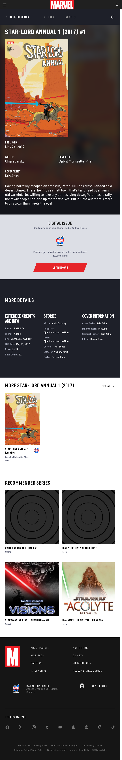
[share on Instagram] (34, 728)
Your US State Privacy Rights (65, 745)
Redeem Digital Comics (87, 670)
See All (108, 386)
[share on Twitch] (100, 728)
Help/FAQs (37, 655)
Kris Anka (12, 176)
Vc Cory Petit (61, 351)
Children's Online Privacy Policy (29, 750)
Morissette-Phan (21, 457)
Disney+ (78, 655)
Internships (39, 670)
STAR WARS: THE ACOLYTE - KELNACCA (82, 620)
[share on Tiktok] (113, 728)
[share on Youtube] (60, 728)
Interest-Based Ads (79, 750)
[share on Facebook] (7, 728)
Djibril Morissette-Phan (76, 161)
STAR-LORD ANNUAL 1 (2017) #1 (17, 451)
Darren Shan (58, 357)
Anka (7, 460)
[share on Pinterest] (86, 728)
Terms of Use (24, 745)
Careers (36, 663)
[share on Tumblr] (47, 728)
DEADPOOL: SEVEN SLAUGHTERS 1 (80, 548)
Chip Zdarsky (14, 161)
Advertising (81, 647)
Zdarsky (8, 457)
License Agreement (56, 750)
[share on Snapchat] (73, 728)
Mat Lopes (59, 346)
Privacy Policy (40, 745)
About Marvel (40, 647)
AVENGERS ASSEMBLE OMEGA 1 (21, 548)
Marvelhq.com (82, 663)
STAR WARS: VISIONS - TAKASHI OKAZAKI (27, 620)
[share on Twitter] (20, 728)
